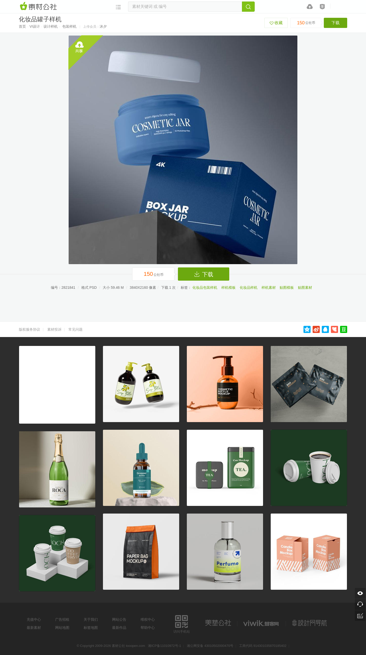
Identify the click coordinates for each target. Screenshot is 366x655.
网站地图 (62, 628)
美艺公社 (218, 623)
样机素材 (269, 287)
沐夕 (103, 26)
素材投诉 (54, 329)
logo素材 (261, 623)
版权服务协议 (29, 329)
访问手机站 (181, 623)
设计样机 (50, 26)
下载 (335, 23)
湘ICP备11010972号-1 (164, 646)
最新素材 (34, 628)
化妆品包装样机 (204, 287)
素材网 (39, 6)
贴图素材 (305, 287)
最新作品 (119, 628)
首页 (22, 26)
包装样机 (69, 26)
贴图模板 (287, 287)
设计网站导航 (310, 623)
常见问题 (75, 329)
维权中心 (148, 619)
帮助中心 (148, 628)
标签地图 (91, 628)
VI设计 (34, 26)
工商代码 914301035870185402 (262, 646)
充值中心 (34, 619)
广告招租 (62, 619)
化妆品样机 (248, 287)
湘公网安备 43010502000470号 (210, 646)
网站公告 (119, 619)
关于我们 (91, 619)
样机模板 (228, 287)
